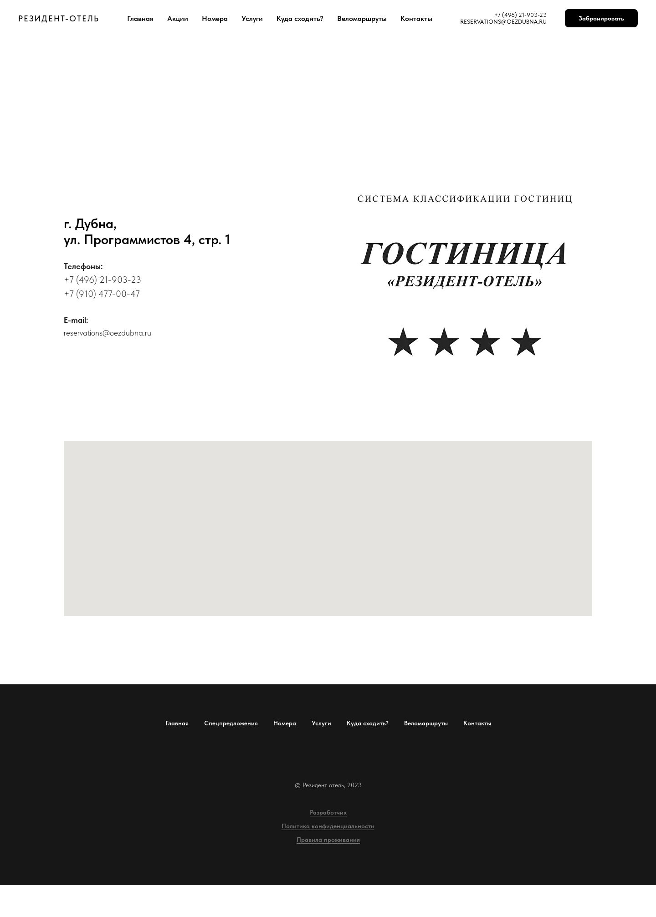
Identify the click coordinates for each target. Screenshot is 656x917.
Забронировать (601, 18)
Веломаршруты (362, 18)
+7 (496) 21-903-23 (102, 279)
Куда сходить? (300, 18)
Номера (215, 18)
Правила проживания (328, 839)
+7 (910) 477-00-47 (102, 293)
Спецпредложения (231, 723)
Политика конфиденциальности (328, 826)
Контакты (416, 18)
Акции (177, 18)
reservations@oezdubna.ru (107, 332)
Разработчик (328, 812)
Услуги (252, 18)
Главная (140, 18)
